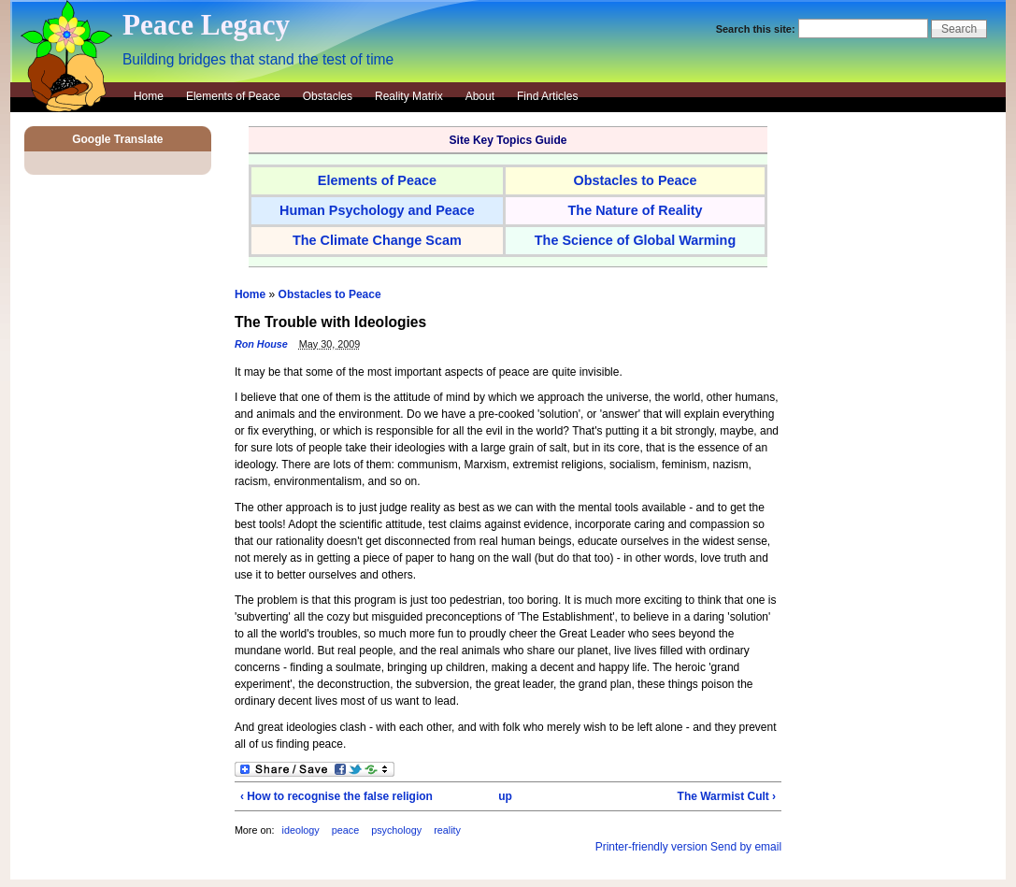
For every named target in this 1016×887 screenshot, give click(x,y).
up (505, 796)
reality (447, 830)
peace (347, 830)
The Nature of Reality (635, 210)
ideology (300, 830)
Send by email (745, 846)
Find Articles (547, 96)
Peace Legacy (206, 24)
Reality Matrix (409, 96)
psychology (396, 830)
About (479, 96)
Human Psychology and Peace (377, 210)
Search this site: (757, 29)
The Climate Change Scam (377, 240)
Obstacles (327, 96)
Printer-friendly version (651, 846)
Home (149, 96)
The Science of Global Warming (635, 240)
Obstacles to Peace (330, 294)
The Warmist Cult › (727, 796)
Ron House (261, 344)
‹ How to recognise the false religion (336, 796)
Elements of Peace (233, 96)
